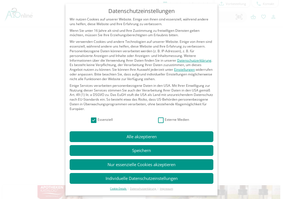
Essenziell (102, 119)
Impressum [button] (166, 188)
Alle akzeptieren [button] (142, 136)
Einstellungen (184, 69)
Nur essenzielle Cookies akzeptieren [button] (141, 164)
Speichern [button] (141, 150)
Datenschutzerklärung (194, 60)
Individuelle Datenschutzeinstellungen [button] (142, 178)
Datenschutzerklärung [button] (143, 188)
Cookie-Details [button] (118, 188)
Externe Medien (173, 119)
